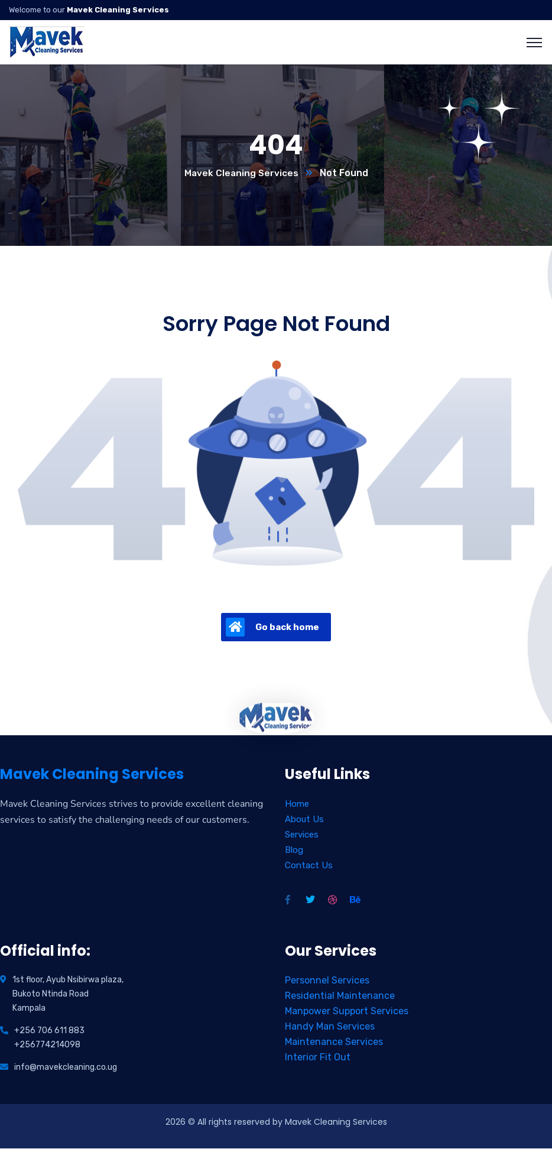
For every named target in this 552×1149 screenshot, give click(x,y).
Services (302, 835)
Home (297, 804)
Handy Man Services (330, 1027)
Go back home (272, 627)
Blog (294, 850)
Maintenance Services (334, 1042)
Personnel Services (327, 980)
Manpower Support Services (346, 1011)
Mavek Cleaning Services (241, 173)
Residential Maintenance (340, 996)
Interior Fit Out (317, 1057)
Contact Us (309, 866)
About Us (304, 819)
